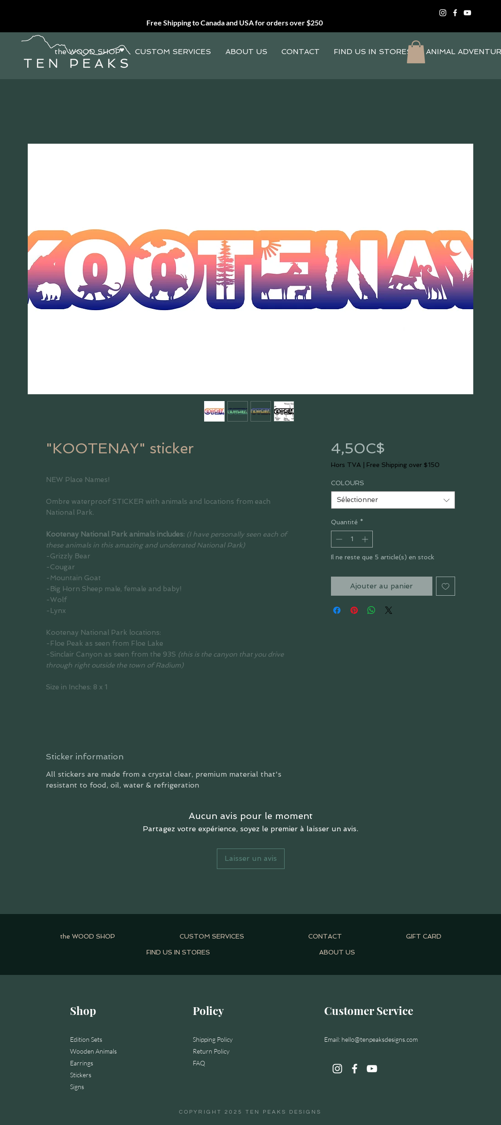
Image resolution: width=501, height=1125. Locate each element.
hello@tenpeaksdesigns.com (379, 1039)
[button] (416, 51)
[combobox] (393, 500)
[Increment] (365, 539)
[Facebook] (455, 12)
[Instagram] (442, 12)
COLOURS (347, 483)
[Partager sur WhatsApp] (371, 610)
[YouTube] (467, 12)
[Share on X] (388, 610)
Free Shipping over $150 (403, 464)
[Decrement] (338, 539)
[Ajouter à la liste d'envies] (445, 586)
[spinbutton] (352, 539)
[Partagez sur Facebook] (336, 610)
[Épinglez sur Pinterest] (354, 610)
